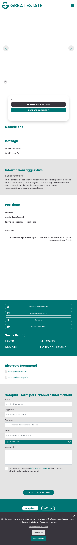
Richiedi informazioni (38, 104)
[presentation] (38, 480)
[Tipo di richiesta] (38, 442)
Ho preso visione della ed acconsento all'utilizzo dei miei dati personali (36, 469)
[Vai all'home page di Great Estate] (22, 5)
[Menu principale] (72, 5)
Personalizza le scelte (38, 526)
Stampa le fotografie (16, 377)
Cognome (9, 409)
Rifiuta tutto (38, 532)
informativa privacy (39, 468)
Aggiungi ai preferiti (27, 313)
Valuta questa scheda (27, 306)
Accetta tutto (38, 538)
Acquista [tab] (30, 508)
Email (7, 430)
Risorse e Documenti (38, 110)
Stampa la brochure (16, 371)
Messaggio (10, 447)
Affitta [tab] (48, 508)
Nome (7, 399)
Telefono (9, 420)
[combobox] (8, 425)
